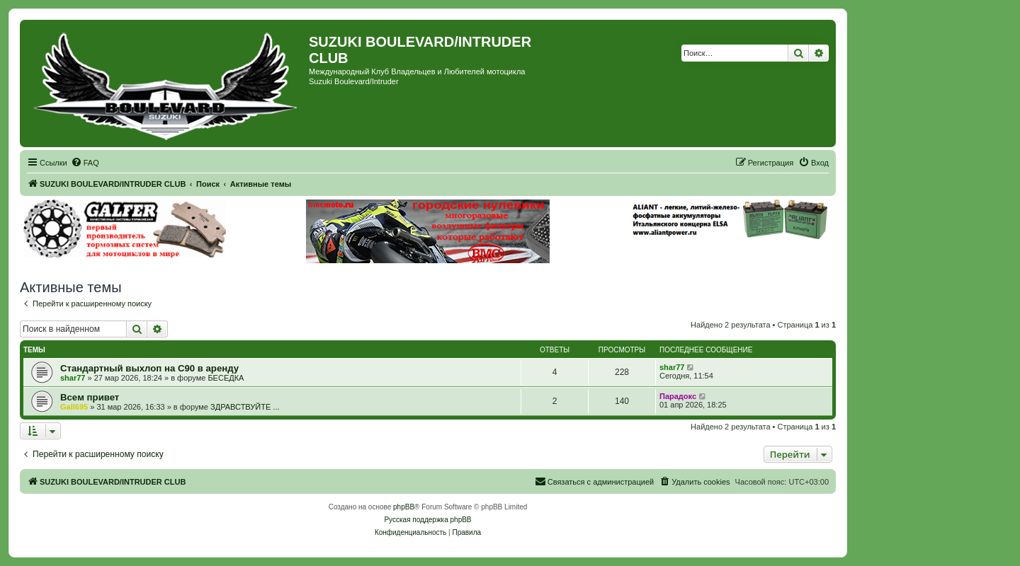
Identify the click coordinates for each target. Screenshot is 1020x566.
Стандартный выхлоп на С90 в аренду (149, 368)
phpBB (403, 507)
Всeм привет (89, 397)
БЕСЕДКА (226, 378)
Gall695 (74, 407)
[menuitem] (85, 162)
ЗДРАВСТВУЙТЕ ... (244, 407)
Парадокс (677, 396)
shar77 (72, 378)
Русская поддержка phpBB (427, 520)
